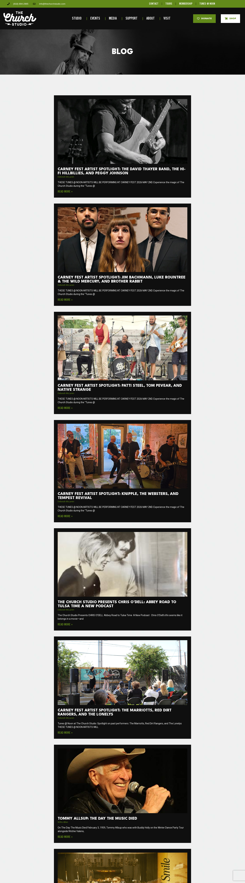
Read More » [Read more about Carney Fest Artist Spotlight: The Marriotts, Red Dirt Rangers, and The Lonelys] (65, 732)
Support (132, 18)
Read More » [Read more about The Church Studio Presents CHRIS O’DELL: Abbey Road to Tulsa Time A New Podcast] (65, 624)
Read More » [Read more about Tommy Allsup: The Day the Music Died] (65, 837)
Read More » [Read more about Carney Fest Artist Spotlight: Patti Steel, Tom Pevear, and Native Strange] (65, 408)
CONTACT (153, 4)
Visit (168, 18)
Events (96, 18)
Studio (77, 18)
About (151, 18)
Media (113, 18)
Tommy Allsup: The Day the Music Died (97, 818)
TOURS (168, 4)
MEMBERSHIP (185, 4)
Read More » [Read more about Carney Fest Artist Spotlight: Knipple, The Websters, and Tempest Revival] (65, 516)
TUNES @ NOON (207, 4)
